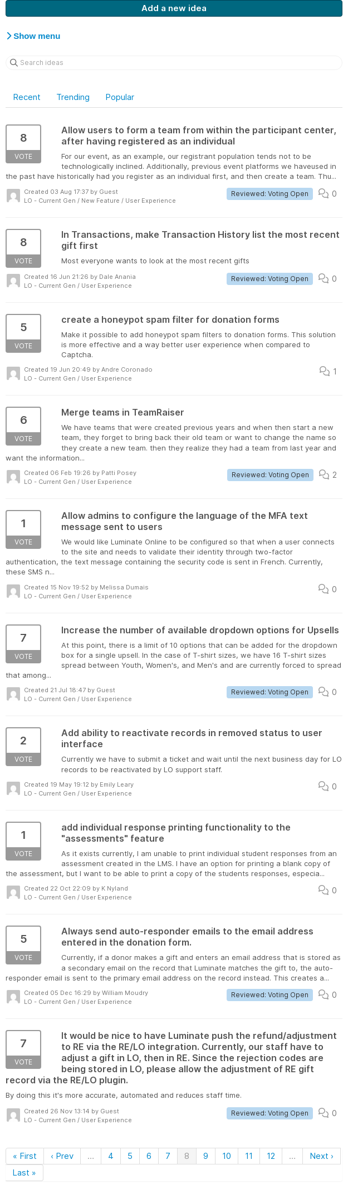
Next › (322, 1156)
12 (271, 1156)
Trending (73, 97)
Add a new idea (174, 8)
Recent (27, 97)
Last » (24, 1172)
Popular (119, 97)
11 (249, 1156)
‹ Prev (62, 1156)
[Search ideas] (174, 63)
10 (226, 1156)
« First (25, 1156)
